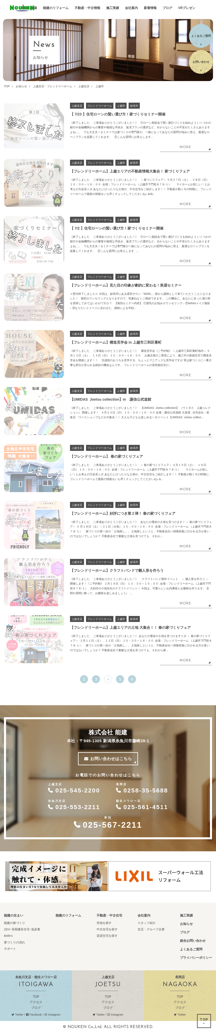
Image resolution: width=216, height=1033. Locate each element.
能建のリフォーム (68, 915)
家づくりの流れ (14, 942)
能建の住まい (13, 915)
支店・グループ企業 (151, 929)
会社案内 (144, 915)
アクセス (36, 1002)
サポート (10, 948)
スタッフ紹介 (147, 923)
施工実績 (186, 915)
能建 (22, 8)
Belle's (8, 935)
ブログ (185, 932)
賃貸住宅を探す (107, 935)
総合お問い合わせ (193, 940)
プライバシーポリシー (196, 957)
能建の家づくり (14, 923)
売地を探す (104, 923)
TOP (36, 996)
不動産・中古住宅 (109, 915)
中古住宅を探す (107, 929)
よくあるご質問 (191, 949)
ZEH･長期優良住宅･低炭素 (22, 929)
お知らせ (186, 924)
